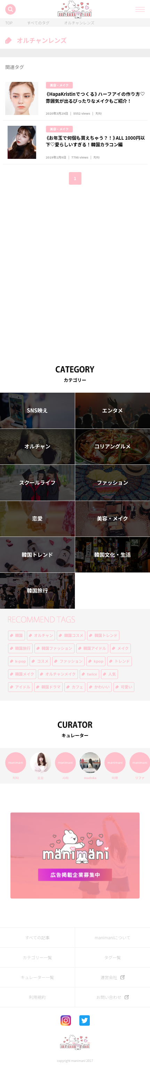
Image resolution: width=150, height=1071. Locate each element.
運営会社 (109, 977)
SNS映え (37, 410)
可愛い (126, 687)
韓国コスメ (73, 635)
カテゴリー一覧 (37, 957)
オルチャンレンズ (79, 23)
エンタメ (112, 410)
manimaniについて (113, 937)
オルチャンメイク (60, 674)
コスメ (42, 661)
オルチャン (37, 446)
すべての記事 (37, 937)
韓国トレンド (37, 554)
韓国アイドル (95, 648)
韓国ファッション (57, 648)
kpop (98, 661)
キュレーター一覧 (37, 977)
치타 (98, 113)
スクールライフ (37, 482)
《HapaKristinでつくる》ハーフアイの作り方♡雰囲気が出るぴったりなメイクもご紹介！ (95, 97)
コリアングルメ (112, 446)
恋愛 (37, 518)
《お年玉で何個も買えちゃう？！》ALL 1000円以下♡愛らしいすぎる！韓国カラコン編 (95, 141)
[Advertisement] (75, 270)
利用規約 (37, 997)
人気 (112, 674)
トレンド (122, 661)
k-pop (20, 661)
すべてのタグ (38, 23)
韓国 (19, 635)
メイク (123, 648)
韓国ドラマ (51, 687)
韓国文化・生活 (112, 554)
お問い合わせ (108, 997)
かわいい (102, 687)
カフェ (77, 687)
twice (92, 674)
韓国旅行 (37, 590)
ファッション (112, 482)
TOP (9, 23)
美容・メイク (59, 85)
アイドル (22, 687)
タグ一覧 (112, 957)
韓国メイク (24, 674)
